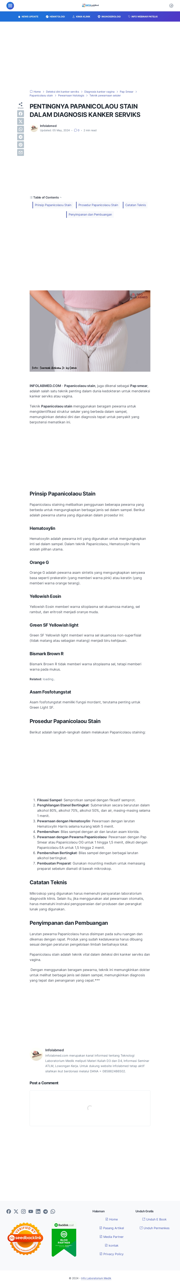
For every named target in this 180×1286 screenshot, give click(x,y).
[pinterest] (20, 144)
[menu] (10, 5)
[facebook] (20, 113)
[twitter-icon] (16, 1211)
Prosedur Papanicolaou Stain (98, 205)
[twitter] (20, 121)
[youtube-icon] (30, 1211)
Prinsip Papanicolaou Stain (53, 205)
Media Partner (111, 1237)
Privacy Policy (111, 1254)
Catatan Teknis (135, 205)
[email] (20, 152)
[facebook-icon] (8, 1211)
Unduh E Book (154, 1219)
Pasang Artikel (111, 1228)
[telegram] (20, 137)
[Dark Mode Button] (171, 5)
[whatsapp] (20, 129)
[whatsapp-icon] (53, 1211)
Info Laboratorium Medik (96, 1278)
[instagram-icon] (23, 1211)
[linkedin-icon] (38, 1211)
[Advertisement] (90, 55)
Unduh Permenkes (154, 1228)
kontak (111, 1245)
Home (111, 1219)
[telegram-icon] (45, 1211)
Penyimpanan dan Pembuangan (90, 214)
